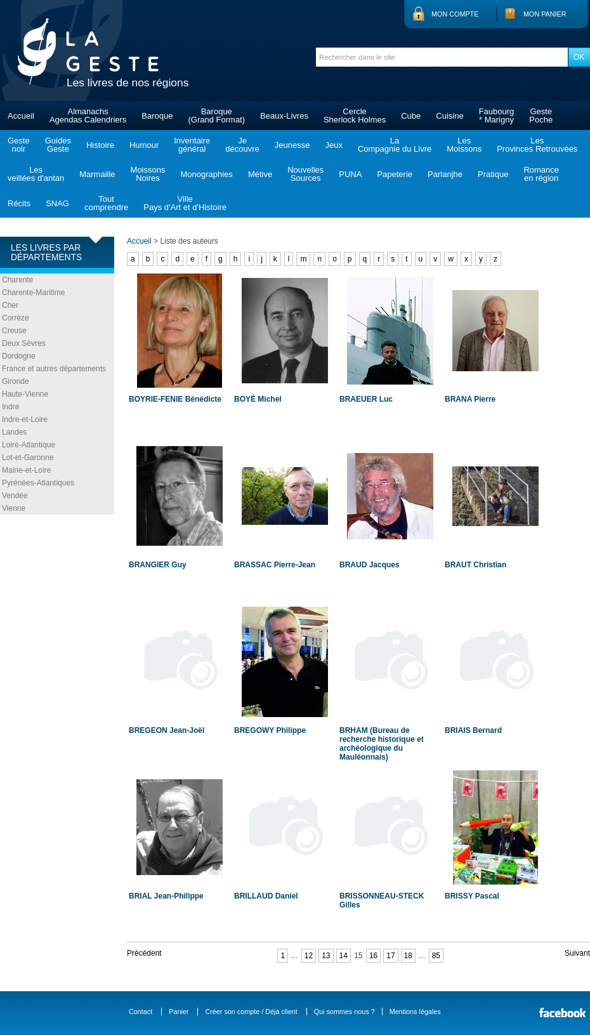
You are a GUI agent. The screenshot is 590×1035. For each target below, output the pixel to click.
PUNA (350, 174)
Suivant (577, 953)
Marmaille (97, 174)
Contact (140, 1011)
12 (309, 955)
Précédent (144, 953)
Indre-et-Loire (25, 419)
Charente (17, 279)
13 (326, 955)
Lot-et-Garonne (27, 457)
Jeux (333, 145)
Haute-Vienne (25, 394)
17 (390, 955)
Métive (260, 174)
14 (343, 955)
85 (436, 955)
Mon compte (454, 14)
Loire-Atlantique (28, 444)
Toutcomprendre (106, 203)
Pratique (493, 174)
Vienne (13, 508)
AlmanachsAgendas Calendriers (87, 115)
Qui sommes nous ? (344, 1011)
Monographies (206, 174)
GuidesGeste (58, 145)
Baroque (157, 116)
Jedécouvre (242, 145)
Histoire (100, 145)
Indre (10, 406)
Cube (411, 116)
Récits (19, 203)
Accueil (21, 116)
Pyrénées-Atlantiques (38, 482)
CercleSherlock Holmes (355, 115)
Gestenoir (19, 145)
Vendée (15, 495)
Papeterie (394, 174)
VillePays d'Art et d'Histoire (184, 203)
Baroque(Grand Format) (216, 115)
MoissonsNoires (148, 174)
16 (373, 955)
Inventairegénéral (192, 145)
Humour (144, 145)
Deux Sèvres (24, 343)
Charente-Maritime (33, 292)
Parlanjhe (445, 174)
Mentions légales (415, 1011)
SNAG (57, 203)
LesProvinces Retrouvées (537, 145)
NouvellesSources (305, 174)
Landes (14, 432)
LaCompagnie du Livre (394, 145)
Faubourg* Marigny (497, 115)
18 (408, 955)
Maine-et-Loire (26, 470)
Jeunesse (292, 145)
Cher (10, 305)
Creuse (14, 330)
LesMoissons (464, 145)
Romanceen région (541, 174)
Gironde (15, 381)
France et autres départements (54, 368)
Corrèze (15, 317)
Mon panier (545, 14)
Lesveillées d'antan (36, 174)
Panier (178, 1011)
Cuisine (449, 116)
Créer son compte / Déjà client (251, 1011)
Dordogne (19, 356)
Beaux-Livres (284, 116)
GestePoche (541, 115)
